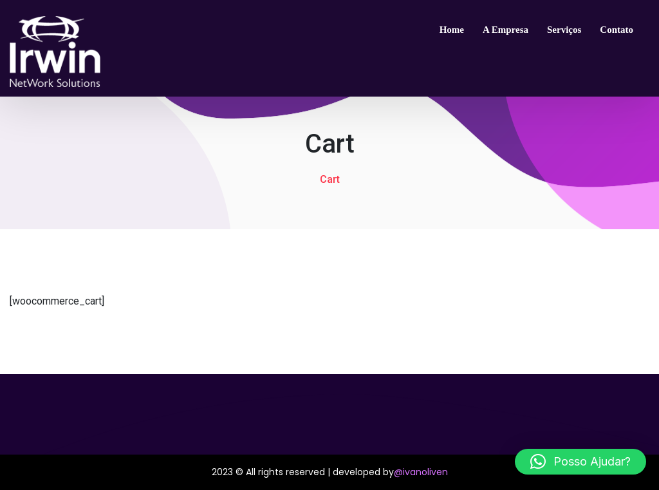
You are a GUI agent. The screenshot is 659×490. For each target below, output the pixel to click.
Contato (616, 29)
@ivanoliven (421, 472)
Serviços (564, 29)
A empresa (505, 29)
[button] (580, 462)
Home (452, 29)
